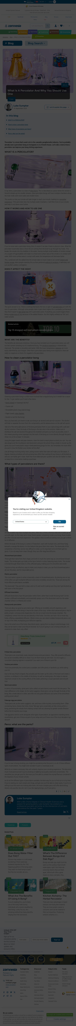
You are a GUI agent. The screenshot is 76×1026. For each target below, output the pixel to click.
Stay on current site (58, 526)
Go (60, 522)
